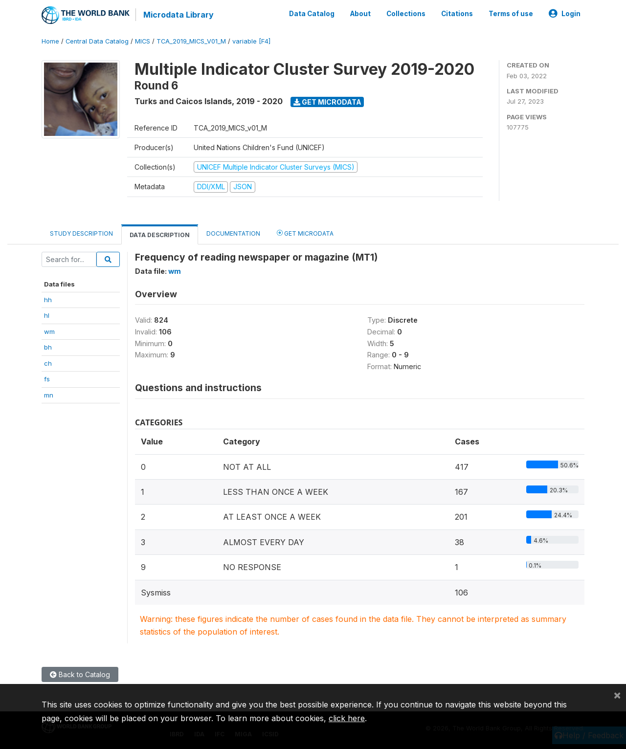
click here (347, 718)
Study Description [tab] (81, 233)
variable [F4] (251, 41)
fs (47, 379)
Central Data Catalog (97, 41)
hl (46, 315)
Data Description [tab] (160, 235)
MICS (142, 41)
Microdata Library (178, 15)
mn (48, 395)
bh (48, 347)
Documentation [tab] (233, 233)
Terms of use (511, 14)
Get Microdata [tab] (305, 233)
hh (48, 300)
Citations (457, 14)
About (360, 14)
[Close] (617, 695)
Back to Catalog (80, 674)
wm (49, 331)
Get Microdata (327, 102)
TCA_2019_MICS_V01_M (191, 41)
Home (50, 41)
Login (565, 14)
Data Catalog (312, 14)
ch (48, 363)
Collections (405, 14)
